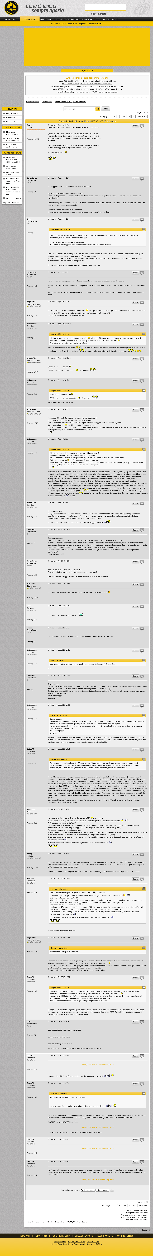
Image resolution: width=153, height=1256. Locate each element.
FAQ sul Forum (12, 113)
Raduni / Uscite (88, 19)
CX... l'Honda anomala (70, 84)
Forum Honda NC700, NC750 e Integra (70, 101)
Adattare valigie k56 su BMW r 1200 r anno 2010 (13, 159)
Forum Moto (29, 19)
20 (133, 116)
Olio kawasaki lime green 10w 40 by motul (13, 180)
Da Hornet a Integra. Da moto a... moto (66, 86)
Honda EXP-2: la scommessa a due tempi (96, 84)
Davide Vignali (79, 1244)
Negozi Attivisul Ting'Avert (11, 145)
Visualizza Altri (14, 202)
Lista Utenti (10, 117)
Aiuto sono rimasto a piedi (13, 173)
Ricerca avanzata (98, 13)
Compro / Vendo (107, 19)
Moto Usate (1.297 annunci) (12, 133)
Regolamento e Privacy (76, 1242)
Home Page (10, 19)
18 (124, 116)
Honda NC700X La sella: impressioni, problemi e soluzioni (74, 89)
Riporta (135, 125)
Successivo (142, 116)
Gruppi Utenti (11, 121)
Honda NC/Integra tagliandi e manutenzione (74, 92)
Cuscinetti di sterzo (13, 198)
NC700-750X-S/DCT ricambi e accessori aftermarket (103, 86)
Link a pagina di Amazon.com (59, 1037)
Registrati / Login (49, 19)
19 (129, 116)
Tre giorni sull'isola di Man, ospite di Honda (99, 81)
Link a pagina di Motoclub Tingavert (72, 1097)
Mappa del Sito (60, 1242)
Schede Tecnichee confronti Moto (12, 139)
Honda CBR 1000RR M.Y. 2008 (70, 81)
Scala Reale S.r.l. (64, 1244)
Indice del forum (32, 101)
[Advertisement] (87, 47)
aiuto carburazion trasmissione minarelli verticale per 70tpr (13, 190)
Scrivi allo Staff (93, 1242)
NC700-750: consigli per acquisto (105, 92)
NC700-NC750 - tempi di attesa (110, 89)
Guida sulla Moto (69, 19)
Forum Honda (47, 101)
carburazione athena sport (11, 167)
